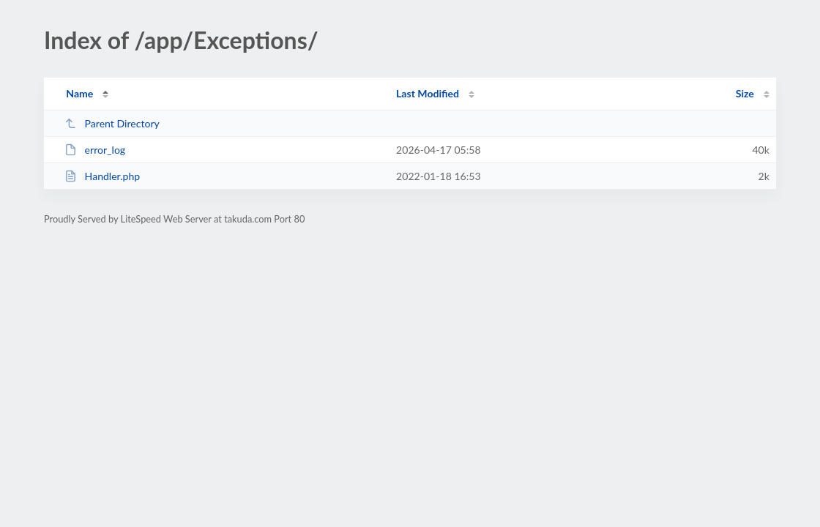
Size (745, 93)
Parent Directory (112, 123)
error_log (94, 149)
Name (79, 93)
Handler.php (102, 176)
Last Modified (427, 93)
